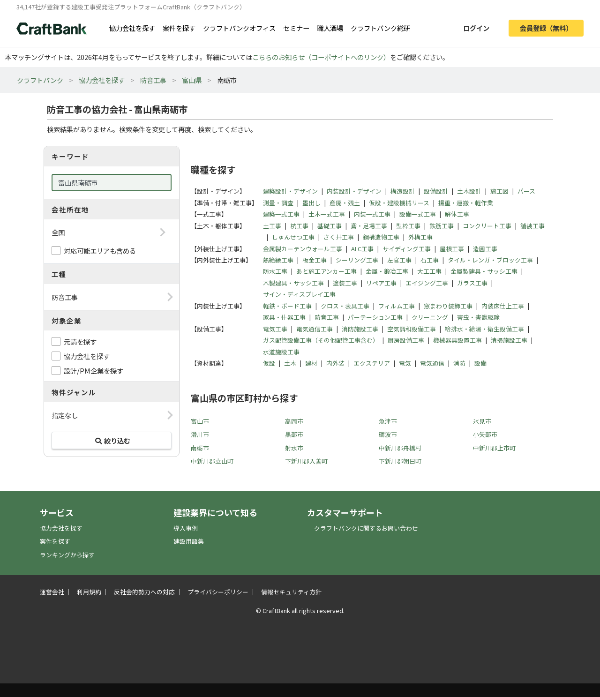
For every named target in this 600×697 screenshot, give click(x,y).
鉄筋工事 (441, 225)
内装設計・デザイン (354, 191)
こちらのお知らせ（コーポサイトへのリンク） (321, 57)
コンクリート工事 (487, 225)
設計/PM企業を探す (93, 370)
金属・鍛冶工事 (387, 271)
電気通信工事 (314, 328)
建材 (311, 363)
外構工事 (420, 236)
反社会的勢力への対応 (144, 591)
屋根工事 (452, 248)
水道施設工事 (281, 351)
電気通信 (432, 363)
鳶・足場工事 (369, 225)
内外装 (335, 363)
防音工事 (153, 80)
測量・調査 (278, 202)
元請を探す (80, 341)
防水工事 (275, 271)
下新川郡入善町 (306, 461)
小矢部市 (485, 434)
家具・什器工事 (284, 317)
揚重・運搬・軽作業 (465, 202)
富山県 (192, 80)
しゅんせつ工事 (293, 236)
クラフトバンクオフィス (239, 28)
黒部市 (294, 434)
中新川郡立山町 (212, 461)
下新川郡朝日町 (400, 461)
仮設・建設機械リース (399, 202)
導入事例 (185, 528)
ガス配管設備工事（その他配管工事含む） (321, 340)
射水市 (294, 447)
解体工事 (457, 214)
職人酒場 (330, 28)
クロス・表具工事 (345, 305)
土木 (290, 363)
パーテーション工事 (375, 317)
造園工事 (485, 248)
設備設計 (436, 191)
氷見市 (482, 421)
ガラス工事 (472, 282)
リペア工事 (381, 282)
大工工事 (429, 271)
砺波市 (388, 434)
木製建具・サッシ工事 (293, 282)
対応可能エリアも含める (100, 250)
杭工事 (299, 225)
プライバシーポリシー (218, 591)
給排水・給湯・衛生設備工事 (484, 328)
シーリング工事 (357, 259)
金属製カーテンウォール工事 (302, 248)
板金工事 (314, 259)
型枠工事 (408, 225)
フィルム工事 (396, 305)
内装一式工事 (372, 214)
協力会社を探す (132, 28)
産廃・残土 (345, 202)
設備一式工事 (417, 214)
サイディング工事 (406, 248)
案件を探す (179, 28)
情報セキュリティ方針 (291, 591)
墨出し (311, 202)
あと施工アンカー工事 (326, 271)
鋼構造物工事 (381, 236)
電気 (405, 363)
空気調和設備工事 (411, 328)
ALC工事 (362, 248)
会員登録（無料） (546, 28)
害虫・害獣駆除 (478, 317)
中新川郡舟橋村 (400, 447)
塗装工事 (345, 282)
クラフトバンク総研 (380, 28)
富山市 (200, 421)
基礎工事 (329, 225)
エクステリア (371, 363)
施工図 (499, 191)
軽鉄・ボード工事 (287, 305)
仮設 (269, 363)
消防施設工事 (360, 328)
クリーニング (430, 317)
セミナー (296, 28)
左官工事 (399, 259)
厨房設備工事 (406, 340)
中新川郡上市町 (494, 447)
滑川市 (200, 434)
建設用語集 (188, 541)
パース (526, 191)
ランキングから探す (67, 554)
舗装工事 (532, 225)
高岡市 (294, 421)
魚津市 (388, 421)
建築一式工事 (281, 214)
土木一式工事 (326, 214)
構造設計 (402, 191)
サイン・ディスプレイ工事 (299, 294)
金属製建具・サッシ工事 (484, 271)
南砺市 (200, 447)
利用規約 (89, 591)
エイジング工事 (426, 282)
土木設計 (469, 191)
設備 (480, 363)
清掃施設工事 (509, 340)
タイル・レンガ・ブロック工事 (490, 259)
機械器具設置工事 (457, 340)
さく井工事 (338, 236)
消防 (459, 363)
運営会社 (52, 591)
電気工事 (275, 328)
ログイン (476, 28)
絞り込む (111, 440)
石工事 (429, 259)
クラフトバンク (40, 80)
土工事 (272, 225)
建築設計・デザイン (290, 191)
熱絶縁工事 (278, 259)
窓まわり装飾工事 (448, 305)
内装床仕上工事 (502, 305)
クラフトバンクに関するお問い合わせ (366, 528)
